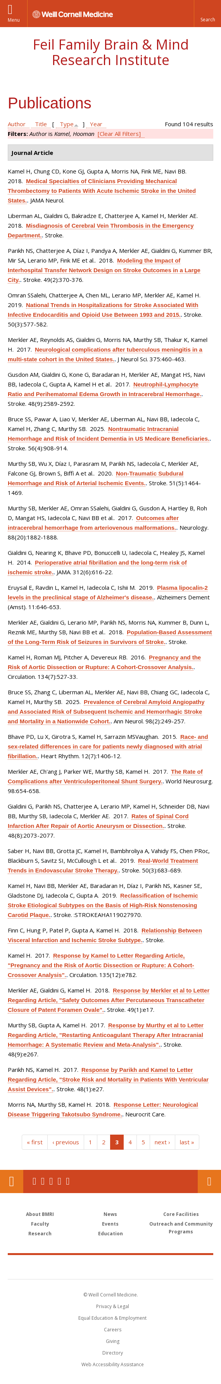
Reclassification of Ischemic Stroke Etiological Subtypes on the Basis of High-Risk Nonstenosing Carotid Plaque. (103, 905)
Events (110, 1224)
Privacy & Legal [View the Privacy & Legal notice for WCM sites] (112, 1306)
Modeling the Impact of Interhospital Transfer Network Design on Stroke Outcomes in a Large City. (104, 270)
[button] (207, 13)
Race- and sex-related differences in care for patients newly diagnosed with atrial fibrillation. (108, 746)
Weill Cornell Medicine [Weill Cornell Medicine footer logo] (65, 1266)
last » (187, 1142)
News (110, 1214)
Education (110, 1233)
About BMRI (40, 1214)
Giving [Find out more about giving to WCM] (112, 1341)
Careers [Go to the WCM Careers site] (112, 1329)
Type (67, 124)
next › (162, 1142)
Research (40, 1233)
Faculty (40, 1224)
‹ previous (65, 1142)
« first (35, 1142)
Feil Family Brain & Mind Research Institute (111, 52)
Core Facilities (181, 1214)
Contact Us (209, 1181)
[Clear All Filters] (119, 133)
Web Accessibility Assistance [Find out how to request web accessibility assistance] (112, 1364)
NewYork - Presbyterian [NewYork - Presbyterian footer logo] (163, 1266)
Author (17, 124)
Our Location (11, 1181)
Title (41, 124)
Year (96, 124)
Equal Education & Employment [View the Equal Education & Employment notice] (112, 1318)
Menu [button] (14, 20)
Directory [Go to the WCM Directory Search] (112, 1353)
